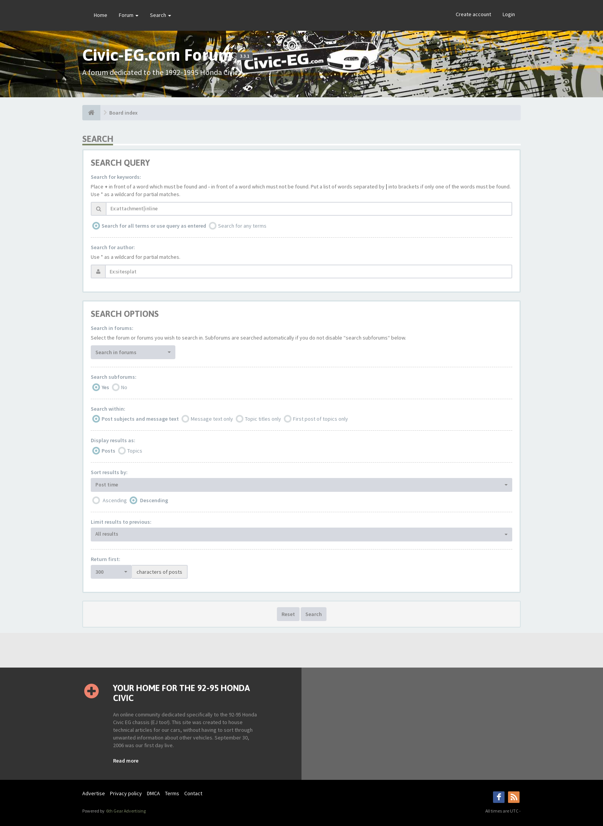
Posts (108, 450)
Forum (128, 15)
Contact (193, 793)
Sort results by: (109, 472)
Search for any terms (242, 225)
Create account (473, 14)
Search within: (108, 408)
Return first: (105, 559)
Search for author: (113, 247)
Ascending (115, 500)
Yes (105, 387)
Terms (172, 793)
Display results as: (113, 440)
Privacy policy (126, 793)
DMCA (153, 793)
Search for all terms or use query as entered (154, 225)
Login (509, 14)
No (124, 387)
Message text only (212, 418)
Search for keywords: (116, 176)
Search (160, 15)
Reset (288, 614)
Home (100, 15)
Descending (154, 500)
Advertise (93, 793)
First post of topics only (320, 418)
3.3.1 (244, 56)
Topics (134, 450)
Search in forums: (112, 328)
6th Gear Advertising (125, 811)
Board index (123, 112)
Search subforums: (114, 376)
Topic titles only (263, 418)
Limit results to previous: (121, 521)
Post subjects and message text (140, 418)
